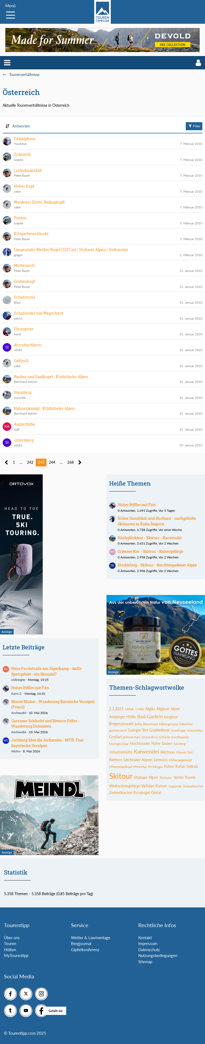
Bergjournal (81, 943)
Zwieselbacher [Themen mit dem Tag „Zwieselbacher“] (193, 786)
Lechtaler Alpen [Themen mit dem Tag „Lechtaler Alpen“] (138, 759)
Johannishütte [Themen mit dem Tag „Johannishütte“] (120, 752)
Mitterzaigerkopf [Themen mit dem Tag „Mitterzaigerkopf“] (180, 760)
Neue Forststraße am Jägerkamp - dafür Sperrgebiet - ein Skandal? (46, 671)
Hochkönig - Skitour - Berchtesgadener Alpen (157, 564)
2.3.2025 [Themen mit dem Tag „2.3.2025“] (116, 708)
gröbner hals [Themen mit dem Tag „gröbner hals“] (131, 737)
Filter (194, 126)
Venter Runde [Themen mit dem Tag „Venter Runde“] (184, 777)
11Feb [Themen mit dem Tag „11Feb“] (139, 709)
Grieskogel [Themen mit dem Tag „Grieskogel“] (178, 730)
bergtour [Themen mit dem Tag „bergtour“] (171, 716)
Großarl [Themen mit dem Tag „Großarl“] (115, 737)
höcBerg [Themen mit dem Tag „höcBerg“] (180, 744)
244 (52, 462)
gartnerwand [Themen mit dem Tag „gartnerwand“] (118, 730)
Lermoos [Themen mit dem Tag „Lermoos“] (161, 759)
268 (70, 462)
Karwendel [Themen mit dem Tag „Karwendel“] (146, 751)
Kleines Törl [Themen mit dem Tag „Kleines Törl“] (184, 752)
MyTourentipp (16, 955)
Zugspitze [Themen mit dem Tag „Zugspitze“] (175, 786)
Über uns (12, 937)
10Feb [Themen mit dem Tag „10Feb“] (129, 709)
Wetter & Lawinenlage (90, 937)
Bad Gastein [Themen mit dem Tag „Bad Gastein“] (150, 716)
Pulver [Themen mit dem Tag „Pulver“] (169, 766)
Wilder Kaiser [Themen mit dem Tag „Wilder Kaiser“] (154, 785)
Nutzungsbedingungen (157, 955)
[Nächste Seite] (80, 462)
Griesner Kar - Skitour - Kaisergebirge (150, 551)
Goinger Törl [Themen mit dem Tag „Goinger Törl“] (138, 730)
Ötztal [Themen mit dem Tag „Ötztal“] (156, 792)
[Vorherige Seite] (6, 462)
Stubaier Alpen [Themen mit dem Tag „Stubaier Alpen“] (146, 777)
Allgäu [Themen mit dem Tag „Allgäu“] (150, 708)
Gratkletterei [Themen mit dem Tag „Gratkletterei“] (159, 730)
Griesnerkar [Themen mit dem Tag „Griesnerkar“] (195, 730)
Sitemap (145, 961)
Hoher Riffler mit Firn (30, 687)
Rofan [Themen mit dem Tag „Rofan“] (180, 766)
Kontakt (145, 937)
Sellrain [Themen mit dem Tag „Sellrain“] (192, 766)
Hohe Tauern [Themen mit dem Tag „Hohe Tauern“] (161, 743)
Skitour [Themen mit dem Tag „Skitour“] (121, 775)
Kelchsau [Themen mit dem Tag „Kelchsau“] (167, 752)
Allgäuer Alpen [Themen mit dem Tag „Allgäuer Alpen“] (168, 708)
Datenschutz (149, 949)
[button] (7, 62)
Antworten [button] (21, 126)
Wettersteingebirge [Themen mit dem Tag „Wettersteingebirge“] (124, 786)
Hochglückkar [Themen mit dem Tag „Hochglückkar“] (119, 744)
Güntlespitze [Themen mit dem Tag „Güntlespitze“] (180, 737)
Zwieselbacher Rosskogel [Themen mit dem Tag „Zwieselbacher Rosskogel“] (129, 792)
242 (30, 462)
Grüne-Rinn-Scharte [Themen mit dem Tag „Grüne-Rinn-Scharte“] (155, 737)
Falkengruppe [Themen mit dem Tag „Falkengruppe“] (168, 724)
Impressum (147, 943)
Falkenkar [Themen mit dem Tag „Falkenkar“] (186, 724)
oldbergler (18, 680)
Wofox (16, 751)
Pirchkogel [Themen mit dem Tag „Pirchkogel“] (155, 767)
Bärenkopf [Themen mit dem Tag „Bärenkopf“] (150, 724)
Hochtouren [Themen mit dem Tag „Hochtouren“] (140, 743)
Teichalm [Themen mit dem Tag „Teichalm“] (165, 778)
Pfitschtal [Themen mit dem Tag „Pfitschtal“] (140, 767)
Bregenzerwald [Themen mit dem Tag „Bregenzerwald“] (121, 723)
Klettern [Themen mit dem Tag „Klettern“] (115, 759)
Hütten (10, 949)
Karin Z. (16, 694)
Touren (10, 943)
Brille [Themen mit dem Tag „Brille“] (138, 724)
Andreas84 (18, 713)
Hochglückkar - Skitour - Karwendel (150, 537)
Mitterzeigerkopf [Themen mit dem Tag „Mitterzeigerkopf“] (120, 767)
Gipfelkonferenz (85, 949)
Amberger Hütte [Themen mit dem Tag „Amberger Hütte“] (122, 716)
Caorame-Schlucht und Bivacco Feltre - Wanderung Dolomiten (45, 723)
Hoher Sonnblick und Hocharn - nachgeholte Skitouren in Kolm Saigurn (157, 521)
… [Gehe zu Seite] (20, 462)
